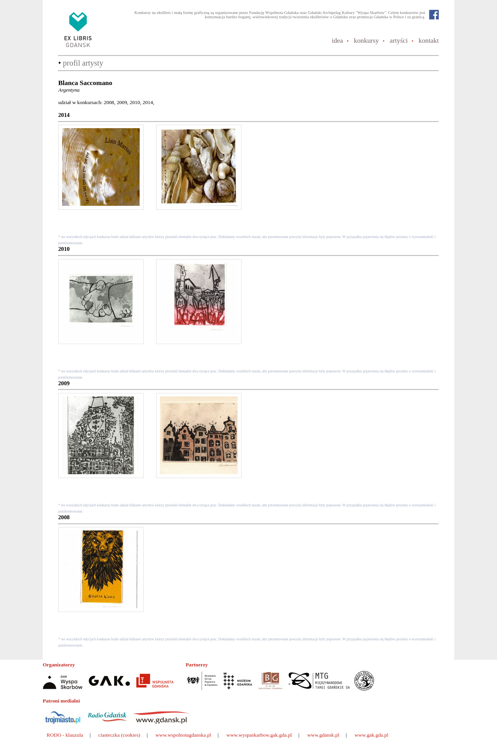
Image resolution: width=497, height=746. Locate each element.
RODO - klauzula (65, 735)
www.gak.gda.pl (371, 735)
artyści (399, 40)
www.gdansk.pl (323, 735)
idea (337, 40)
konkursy (366, 40)
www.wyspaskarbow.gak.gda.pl (259, 735)
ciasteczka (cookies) (119, 735)
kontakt (429, 40)
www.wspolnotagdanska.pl (183, 735)
